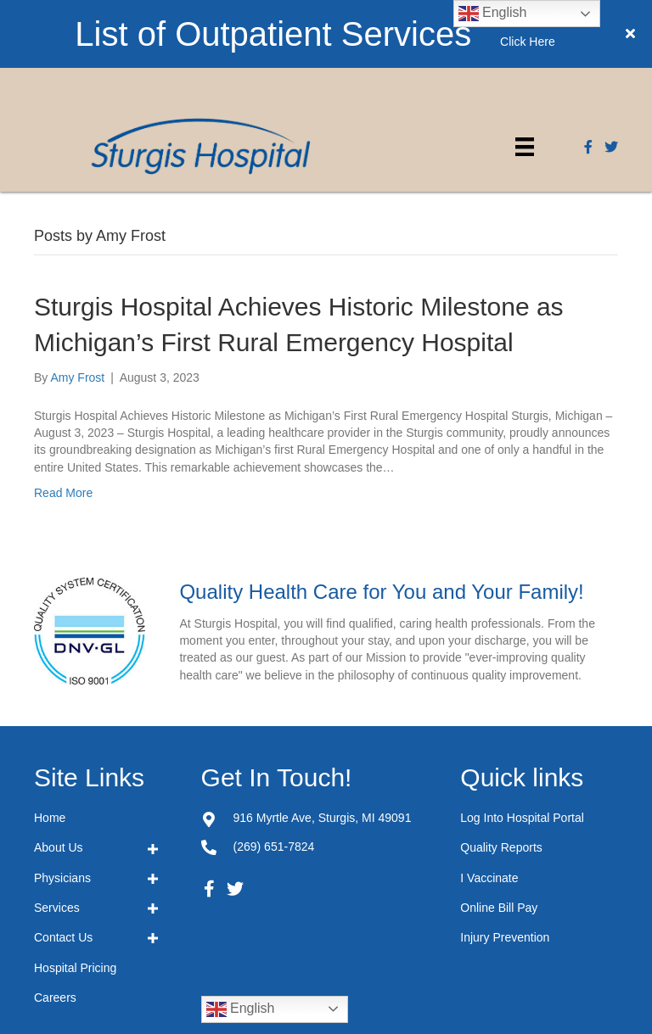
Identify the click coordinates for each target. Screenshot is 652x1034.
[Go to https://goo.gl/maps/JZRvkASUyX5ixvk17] (208, 749)
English (240, 941)
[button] (209, 821)
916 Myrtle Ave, (322, 750)
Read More (63, 425)
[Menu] (524, 79)
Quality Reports (501, 779)
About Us (58, 779)
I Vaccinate (489, 810)
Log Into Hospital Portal (522, 750)
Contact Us (63, 869)
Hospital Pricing (75, 900)
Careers (55, 929)
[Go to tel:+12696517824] (208, 778)
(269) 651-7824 (274, 778)
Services (57, 840)
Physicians (62, 810)
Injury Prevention (504, 869)
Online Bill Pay (498, 840)
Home (49, 750)
